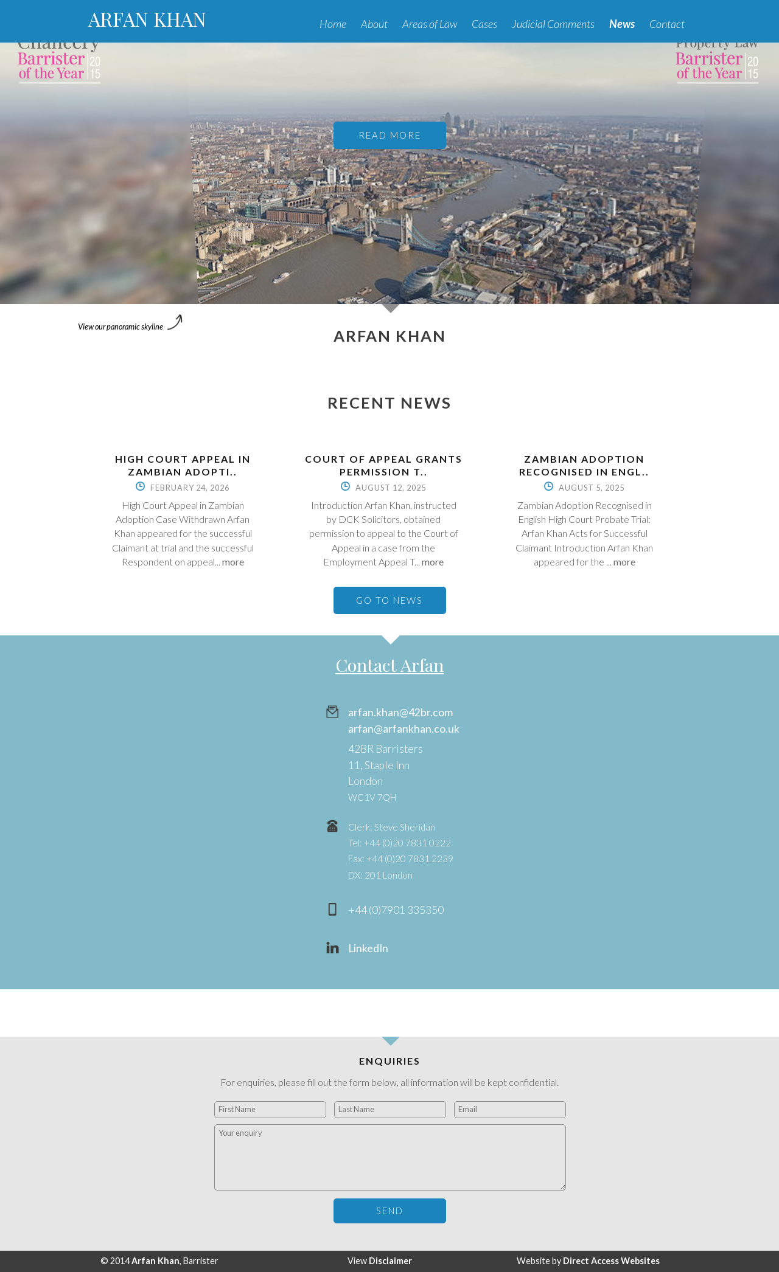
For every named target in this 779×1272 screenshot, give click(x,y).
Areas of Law (429, 23)
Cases (484, 23)
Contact (667, 23)
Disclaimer (390, 1261)
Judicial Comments (553, 23)
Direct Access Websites (611, 1261)
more (233, 561)
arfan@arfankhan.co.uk (403, 728)
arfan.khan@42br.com (400, 712)
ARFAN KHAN (147, 18)
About (374, 23)
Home (333, 23)
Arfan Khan (155, 1261)
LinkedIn (368, 948)
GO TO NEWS (389, 600)
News (622, 23)
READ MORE (389, 135)
